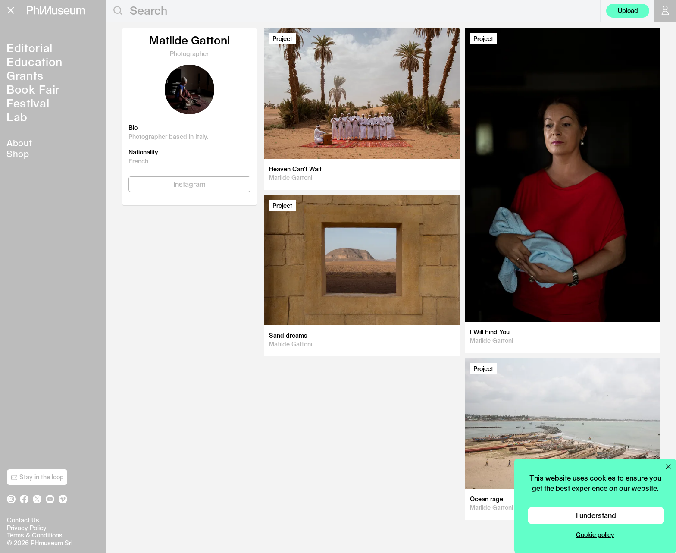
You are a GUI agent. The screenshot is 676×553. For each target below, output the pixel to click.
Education (34, 61)
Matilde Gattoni (290, 177)
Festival (27, 103)
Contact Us (23, 520)
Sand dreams (288, 335)
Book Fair (33, 89)
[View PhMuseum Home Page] (56, 10)
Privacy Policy (27, 527)
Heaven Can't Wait (295, 169)
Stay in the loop (37, 477)
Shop (17, 153)
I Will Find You (490, 332)
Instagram (189, 184)
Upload (628, 10)
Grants (25, 75)
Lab (17, 116)
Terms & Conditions (35, 535)
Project (282, 38)
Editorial (29, 47)
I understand (596, 515)
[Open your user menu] (665, 11)
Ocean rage (486, 499)
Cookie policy (595, 534)
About (19, 143)
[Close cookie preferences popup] (668, 466)
